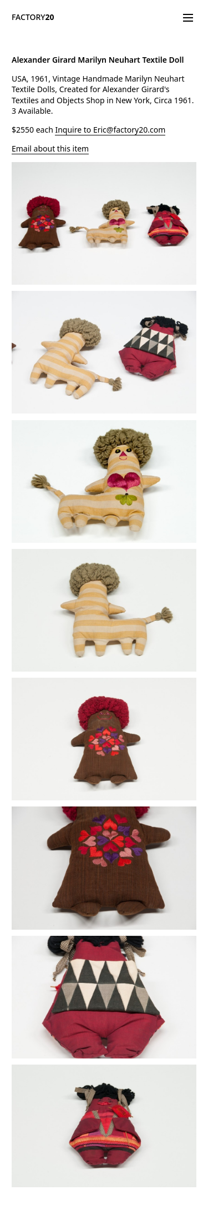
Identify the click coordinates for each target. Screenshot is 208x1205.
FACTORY (33, 17)
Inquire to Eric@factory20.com (110, 129)
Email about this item (50, 148)
